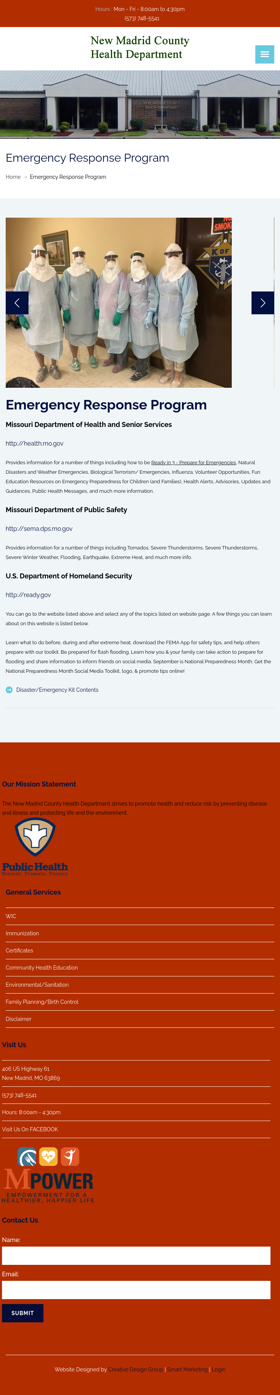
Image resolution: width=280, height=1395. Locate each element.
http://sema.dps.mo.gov (39, 528)
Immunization (22, 933)
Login (218, 1366)
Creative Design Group (135, 1366)
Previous (17, 302)
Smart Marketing (187, 1366)
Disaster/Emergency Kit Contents (57, 690)
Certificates (19, 951)
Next (263, 302)
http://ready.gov (28, 595)
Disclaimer (19, 1019)
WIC (11, 916)
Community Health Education (42, 968)
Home (13, 177)
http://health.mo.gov (34, 443)
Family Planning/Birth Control (42, 1002)
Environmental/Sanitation (37, 985)
